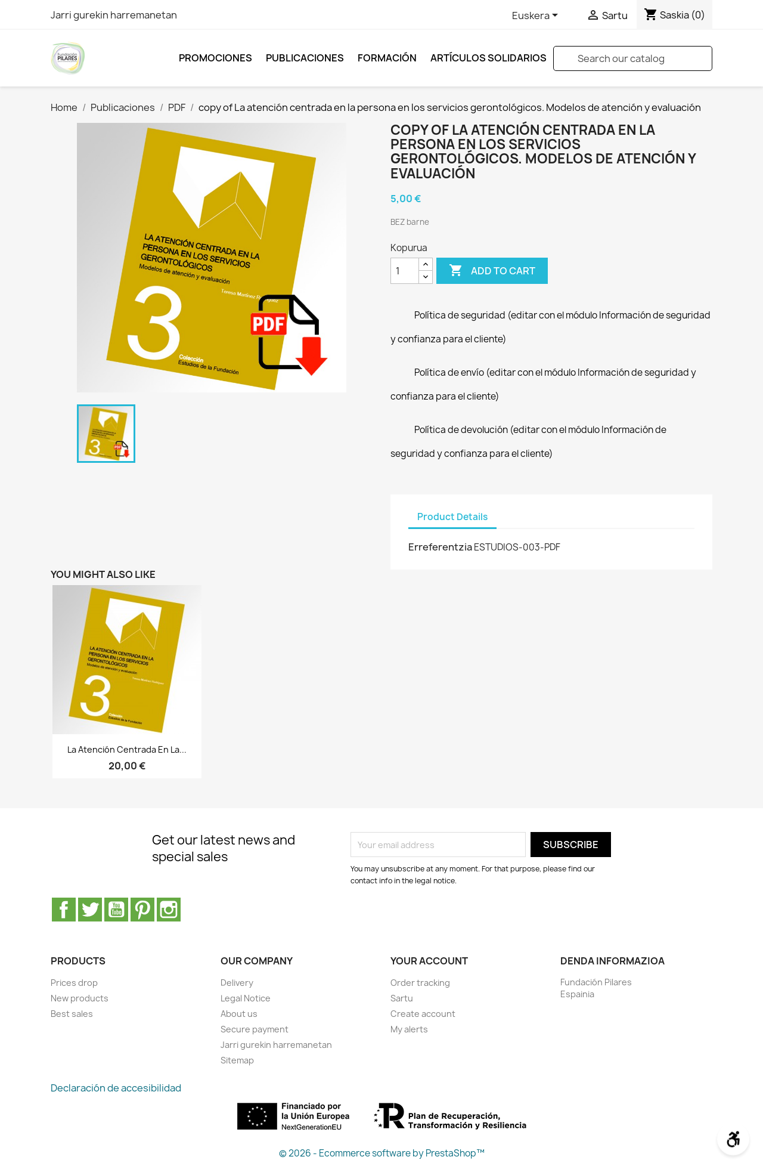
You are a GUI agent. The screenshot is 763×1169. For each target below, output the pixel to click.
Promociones (215, 57)
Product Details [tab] (452, 517)
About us (239, 1013)
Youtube (116, 909)
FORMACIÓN (387, 57)
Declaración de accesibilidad (116, 1087)
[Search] (632, 58)
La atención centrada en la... (127, 749)
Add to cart (492, 271)
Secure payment (255, 1029)
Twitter (90, 909)
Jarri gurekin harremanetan (114, 14)
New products (79, 998)
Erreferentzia (440, 547)
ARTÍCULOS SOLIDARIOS (488, 57)
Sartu (401, 998)
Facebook (64, 909)
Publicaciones (305, 57)
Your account (429, 960)
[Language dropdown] (537, 16)
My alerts (409, 1029)
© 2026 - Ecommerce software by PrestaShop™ (382, 1153)
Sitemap (237, 1060)
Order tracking (420, 982)
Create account (422, 1013)
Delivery (237, 982)
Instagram (169, 909)
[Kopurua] (404, 271)
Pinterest (142, 909)
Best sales (72, 1013)
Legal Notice (246, 998)
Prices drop (74, 982)
